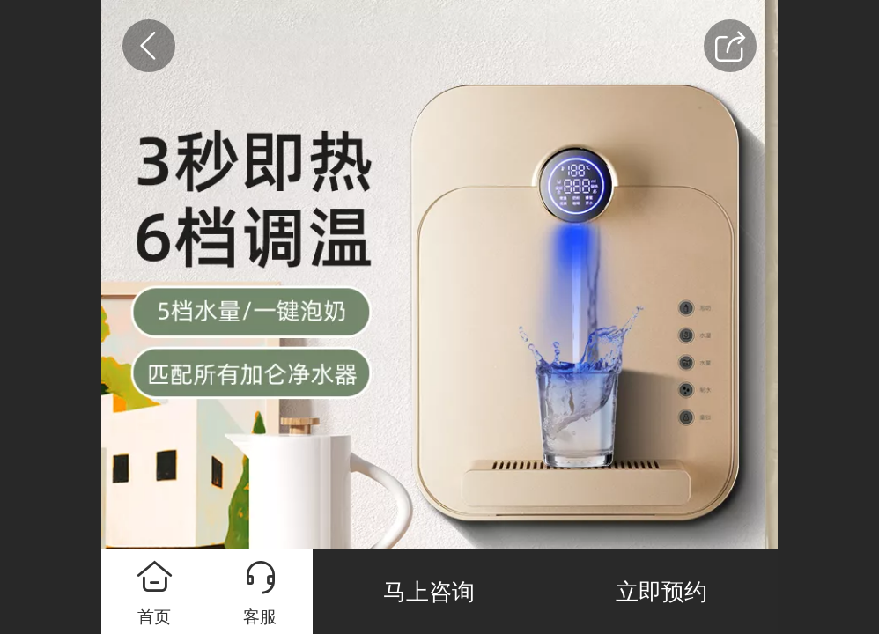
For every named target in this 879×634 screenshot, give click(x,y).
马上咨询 (429, 592)
